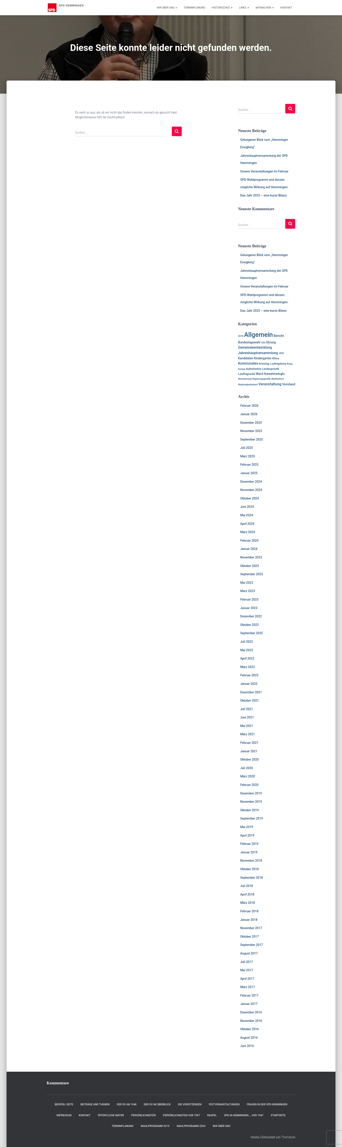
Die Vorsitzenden (190, 1104)
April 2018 (247, 894)
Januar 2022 (249, 683)
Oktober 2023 (249, 566)
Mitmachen (265, 7)
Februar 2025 (249, 464)
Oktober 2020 (249, 759)
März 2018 (247, 902)
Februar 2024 (249, 540)
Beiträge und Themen (95, 1104)
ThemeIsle (288, 1137)
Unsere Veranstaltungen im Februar (264, 171)
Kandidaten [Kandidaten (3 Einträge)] (245, 358)
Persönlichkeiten (143, 1115)
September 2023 (251, 574)
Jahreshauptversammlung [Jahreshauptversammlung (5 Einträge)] (258, 353)
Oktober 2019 (249, 810)
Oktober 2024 (249, 498)
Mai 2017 (246, 970)
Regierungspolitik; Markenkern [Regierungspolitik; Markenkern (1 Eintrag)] (268, 378)
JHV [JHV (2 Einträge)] (281, 353)
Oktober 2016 (249, 1029)
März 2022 (247, 667)
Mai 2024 (246, 515)
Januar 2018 (249, 919)
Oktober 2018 (249, 869)
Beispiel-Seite (64, 1104)
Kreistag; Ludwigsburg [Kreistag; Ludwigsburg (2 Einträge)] (272, 363)
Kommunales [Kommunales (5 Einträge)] (248, 363)
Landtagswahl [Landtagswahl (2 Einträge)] (246, 373)
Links (244, 7)
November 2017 (251, 928)
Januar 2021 (249, 751)
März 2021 (247, 734)
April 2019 (247, 835)
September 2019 (251, 818)
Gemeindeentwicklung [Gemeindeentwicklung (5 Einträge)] (255, 348)
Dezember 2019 (251, 793)
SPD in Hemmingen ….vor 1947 (243, 1115)
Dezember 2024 (251, 481)
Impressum (64, 1115)
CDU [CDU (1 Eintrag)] (263, 342)
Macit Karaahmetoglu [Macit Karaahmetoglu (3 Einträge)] (270, 373)
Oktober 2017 (249, 936)
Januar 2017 (249, 1004)
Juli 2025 (246, 448)
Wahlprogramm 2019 (155, 1126)
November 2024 (251, 490)
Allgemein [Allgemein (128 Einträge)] (258, 334)
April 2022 (247, 658)
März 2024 (247, 532)
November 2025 (251, 431)
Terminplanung (194, 7)
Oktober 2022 (249, 625)
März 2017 (247, 987)
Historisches (222, 7)
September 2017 (251, 945)
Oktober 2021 (249, 700)
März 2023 (247, 591)
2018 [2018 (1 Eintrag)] (240, 336)
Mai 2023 (246, 582)
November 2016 (251, 1021)
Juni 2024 (247, 506)
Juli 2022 (246, 641)
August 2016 (249, 1037)
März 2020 (247, 776)
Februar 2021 (249, 742)
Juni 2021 (247, 717)
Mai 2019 (246, 827)
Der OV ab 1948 (127, 1104)
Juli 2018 (246, 886)
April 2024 (247, 523)
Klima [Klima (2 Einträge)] (275, 358)
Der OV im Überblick (157, 1104)
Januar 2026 (249, 414)
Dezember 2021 (251, 692)
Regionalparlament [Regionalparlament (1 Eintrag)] (248, 384)
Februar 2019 (249, 844)
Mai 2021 (246, 726)
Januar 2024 (249, 549)
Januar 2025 (249, 473)
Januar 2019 (249, 852)
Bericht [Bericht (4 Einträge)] (279, 336)
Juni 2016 (247, 1046)
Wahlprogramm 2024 (191, 1126)
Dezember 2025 (251, 422)
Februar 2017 (249, 995)
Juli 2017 (246, 962)
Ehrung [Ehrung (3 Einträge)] (271, 342)
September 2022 (251, 633)
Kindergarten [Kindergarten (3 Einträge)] (263, 358)
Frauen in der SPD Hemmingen (267, 1104)
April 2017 (247, 978)
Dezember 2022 (251, 616)
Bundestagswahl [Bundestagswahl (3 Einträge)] (249, 342)
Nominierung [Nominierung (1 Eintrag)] (245, 378)
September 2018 (251, 877)
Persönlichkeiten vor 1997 (181, 1115)
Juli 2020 (246, 768)
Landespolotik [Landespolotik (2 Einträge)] (270, 368)
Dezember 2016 (251, 1012)
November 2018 (251, 860)
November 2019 (251, 801)
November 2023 (251, 557)
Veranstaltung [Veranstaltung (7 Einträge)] (269, 384)
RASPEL (212, 1115)
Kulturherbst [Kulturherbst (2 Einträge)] (253, 368)
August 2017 (249, 953)
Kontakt (286, 7)
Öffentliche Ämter (111, 1115)
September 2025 (251, 439)
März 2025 (247, 456)
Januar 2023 (249, 608)
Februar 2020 (249, 785)
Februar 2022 (249, 675)
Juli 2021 (246, 709)
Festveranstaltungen (224, 1104)
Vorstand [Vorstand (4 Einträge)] (288, 384)
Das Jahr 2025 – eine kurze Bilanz (263, 195)
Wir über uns (167, 7)
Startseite (278, 1115)
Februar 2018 (249, 911)
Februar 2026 (249, 405)
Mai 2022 (246, 650)
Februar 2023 (249, 599)
